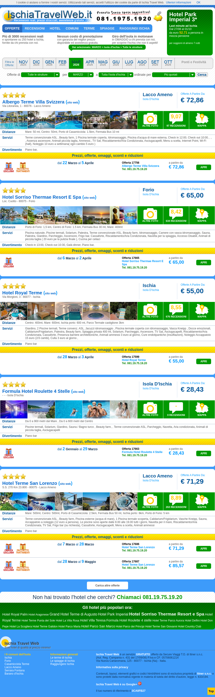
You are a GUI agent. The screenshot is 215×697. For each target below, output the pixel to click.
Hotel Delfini (192, 620)
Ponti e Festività (194, 62)
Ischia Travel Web (22, 643)
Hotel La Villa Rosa (67, 620)
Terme (89, 28)
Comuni (72, 28)
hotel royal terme (22, 292)
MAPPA (202, 125)
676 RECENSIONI (176, 311)
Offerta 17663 (130, 448)
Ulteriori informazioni (178, 2)
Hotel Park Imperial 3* (183, 16)
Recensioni (35, 28)
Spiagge (107, 28)
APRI (203, 167)
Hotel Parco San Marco (98, 626)
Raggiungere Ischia (62, 664)
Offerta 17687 (130, 561)
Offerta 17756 (130, 162)
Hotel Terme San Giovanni (161, 626)
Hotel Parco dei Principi (130, 626)
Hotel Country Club (189, 626)
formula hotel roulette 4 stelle (36, 391)
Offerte (12, 28)
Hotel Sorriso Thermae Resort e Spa (166, 614)
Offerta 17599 (130, 356)
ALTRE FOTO (150, 125)
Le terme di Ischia (61, 657)
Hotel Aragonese (39, 614)
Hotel (55, 28)
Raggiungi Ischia (135, 28)
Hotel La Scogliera (20, 626)
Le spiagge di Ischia (62, 660)
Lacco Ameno (13, 667)
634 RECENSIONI (176, 215)
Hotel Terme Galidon (45, 626)
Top (211, 691)
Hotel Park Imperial (113, 614)
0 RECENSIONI (176, 409)
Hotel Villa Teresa (93, 620)
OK (198, 2)
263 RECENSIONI (176, 501)
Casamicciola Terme (17, 664)
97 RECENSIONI (176, 120)
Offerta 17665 (130, 258)
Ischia (8, 657)
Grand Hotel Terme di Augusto (73, 614)
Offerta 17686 (130, 544)
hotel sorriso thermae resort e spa (41, 197)
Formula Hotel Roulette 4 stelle (129, 620)
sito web (72, 102)
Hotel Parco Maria (69, 626)
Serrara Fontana (14, 670)
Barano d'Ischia (14, 673)
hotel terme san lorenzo (29, 483)
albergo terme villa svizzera (33, 101)
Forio (8, 660)
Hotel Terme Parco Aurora (168, 620)
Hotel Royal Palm (15, 614)
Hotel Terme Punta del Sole (38, 620)
